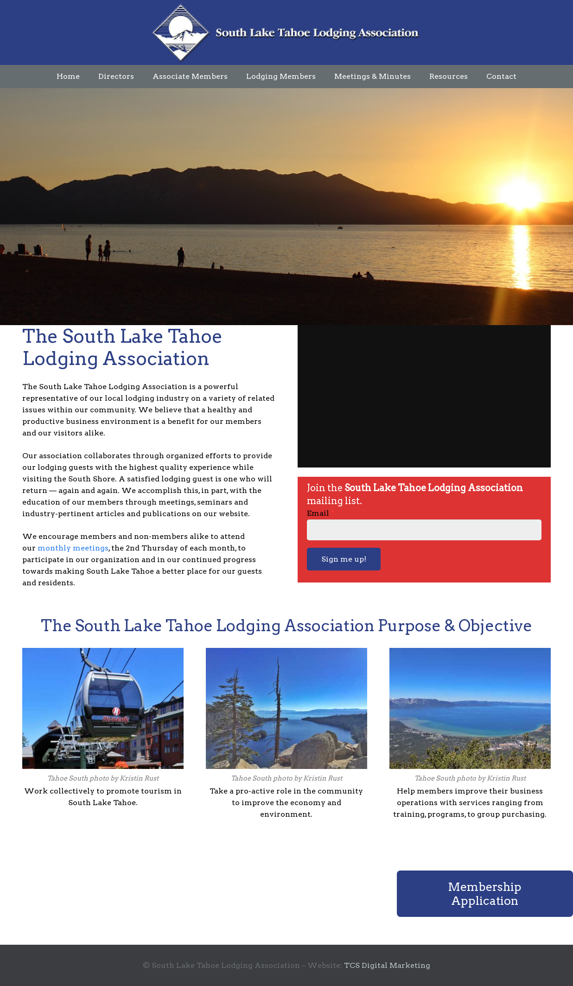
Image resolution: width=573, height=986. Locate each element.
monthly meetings (73, 548)
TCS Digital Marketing (387, 965)
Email (320, 513)
